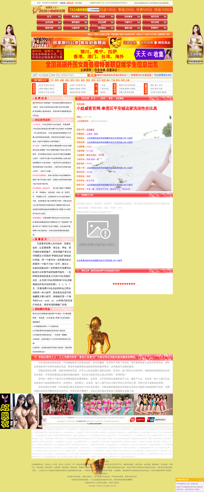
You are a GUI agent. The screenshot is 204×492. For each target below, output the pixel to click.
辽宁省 (46, 92)
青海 (128, 92)
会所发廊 (49, 22)
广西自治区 (104, 89)
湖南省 (72, 92)
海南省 (102, 92)
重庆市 (121, 85)
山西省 (40, 89)
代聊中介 (128, 22)
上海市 (72, 85)
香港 (152, 85)
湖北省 (77, 92)
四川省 (127, 85)
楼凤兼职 (76, 22)
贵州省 (132, 85)
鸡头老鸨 (155, 22)
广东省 (102, 85)
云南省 (121, 89)
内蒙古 (46, 89)
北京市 (40, 85)
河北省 (52, 85)
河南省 (83, 92)
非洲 (160, 89)
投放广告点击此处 (102, 461)
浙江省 (83, 85)
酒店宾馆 (155, 17)
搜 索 (92, 75)
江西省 (83, 89)
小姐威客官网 (81, 421)
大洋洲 (152, 92)
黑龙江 (52, 89)
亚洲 (152, 89)
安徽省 (77, 89)
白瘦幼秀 (76, 28)
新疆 (132, 92)
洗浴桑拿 (128, 17)
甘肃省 (132, 89)
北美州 (158, 92)
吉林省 (40, 92)
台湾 (160, 85)
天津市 (46, 85)
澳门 (156, 85)
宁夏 (124, 92)
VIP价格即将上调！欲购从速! (187, 484)
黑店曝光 (76, 17)
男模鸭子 (155, 28)
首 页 (49, 17)
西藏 (121, 92)
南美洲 (163, 92)
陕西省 (127, 89)
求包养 (102, 17)
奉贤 (111, 98)
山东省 (52, 92)
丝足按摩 (102, 22)
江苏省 (77, 85)
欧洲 (156, 89)
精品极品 (102, 28)
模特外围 (49, 28)
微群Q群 (128, 28)
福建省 (72, 89)
